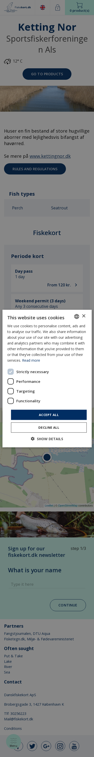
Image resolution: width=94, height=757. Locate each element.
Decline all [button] (48, 427)
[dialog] (47, 378)
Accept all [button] (49, 414)
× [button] (83, 316)
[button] (47, 438)
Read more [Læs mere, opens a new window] (31, 360)
